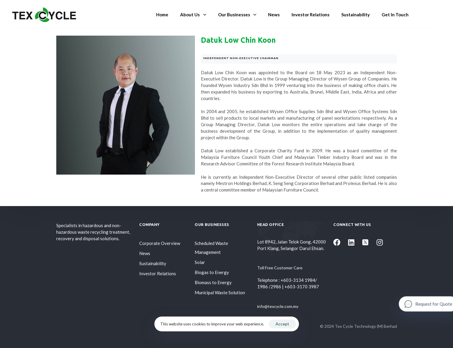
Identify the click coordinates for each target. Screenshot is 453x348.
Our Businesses (237, 14)
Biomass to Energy (213, 282)
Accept (282, 323)
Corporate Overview (159, 243)
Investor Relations (310, 14)
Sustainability (355, 14)
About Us (193, 14)
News (274, 14)
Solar (200, 262)
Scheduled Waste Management (211, 248)
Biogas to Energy (212, 272)
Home (162, 14)
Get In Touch (395, 14)
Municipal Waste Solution (220, 292)
